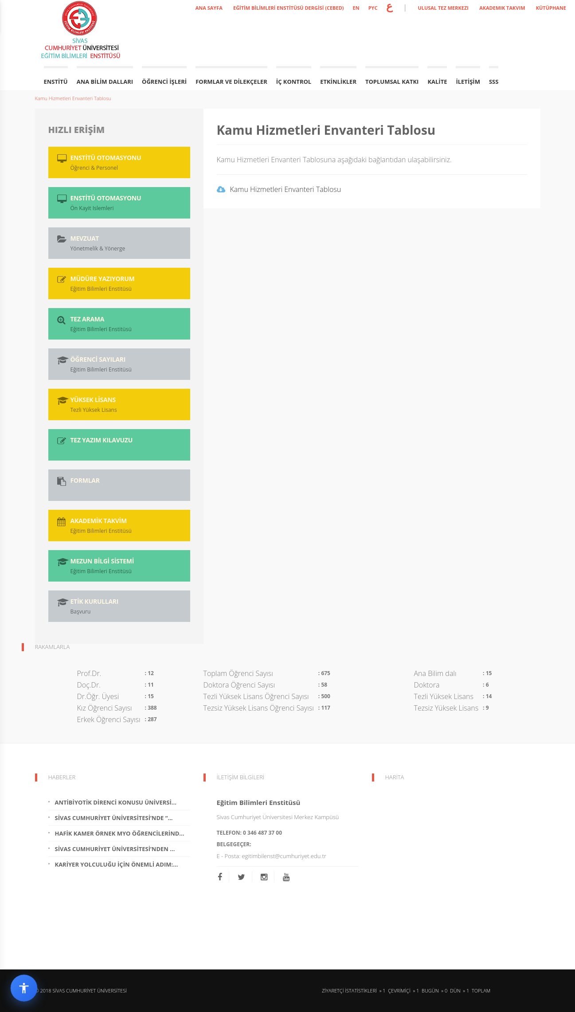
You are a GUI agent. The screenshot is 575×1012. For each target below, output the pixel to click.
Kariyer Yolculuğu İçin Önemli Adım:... (116, 864)
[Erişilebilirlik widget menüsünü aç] (24, 988)
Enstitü (56, 82)
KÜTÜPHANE (551, 7)
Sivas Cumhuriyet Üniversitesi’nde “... (114, 818)
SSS (493, 82)
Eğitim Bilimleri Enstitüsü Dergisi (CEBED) (288, 7)
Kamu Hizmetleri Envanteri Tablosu (73, 98)
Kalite (437, 82)
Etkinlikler (338, 82)
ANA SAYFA (209, 7)
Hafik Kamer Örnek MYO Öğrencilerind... (119, 833)
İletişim (468, 82)
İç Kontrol (293, 82)
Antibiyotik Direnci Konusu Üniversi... (115, 802)
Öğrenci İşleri (164, 82)
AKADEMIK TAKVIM (502, 7)
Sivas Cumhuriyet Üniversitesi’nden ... (115, 849)
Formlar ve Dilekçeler (231, 82)
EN (356, 7)
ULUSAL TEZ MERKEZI (443, 7)
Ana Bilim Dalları (105, 82)
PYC (373, 7)
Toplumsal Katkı (392, 82)
